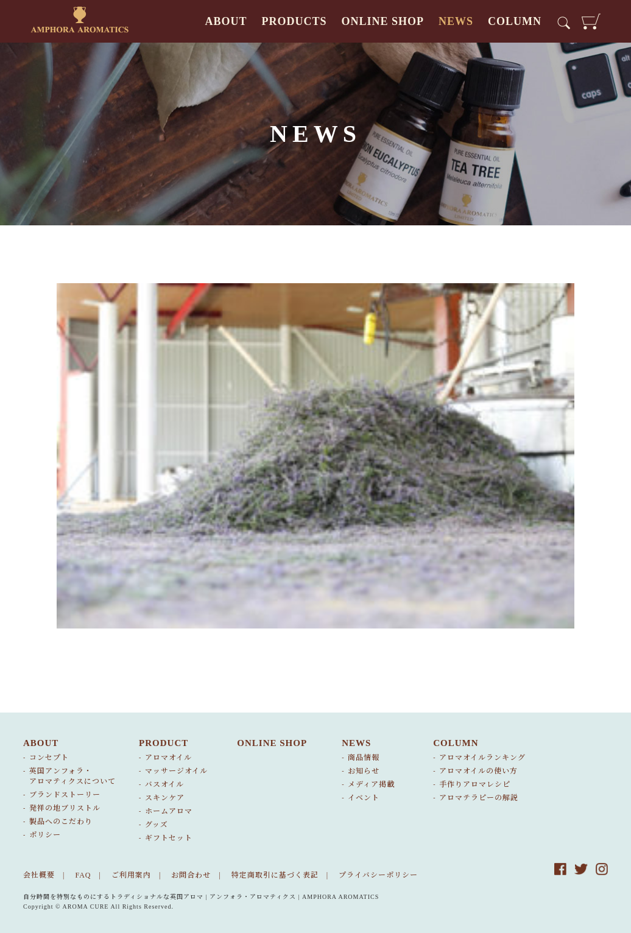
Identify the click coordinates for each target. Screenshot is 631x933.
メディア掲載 (371, 784)
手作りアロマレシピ (474, 784)
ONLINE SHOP (382, 21)
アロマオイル (168, 757)
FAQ (83, 875)
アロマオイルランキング (482, 757)
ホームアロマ (168, 811)
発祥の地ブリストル (64, 808)
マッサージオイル (176, 771)
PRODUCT (163, 743)
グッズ (156, 824)
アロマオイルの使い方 (478, 771)
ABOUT (226, 21)
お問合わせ (191, 875)
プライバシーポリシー (378, 875)
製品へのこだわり (61, 821)
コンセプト (49, 757)
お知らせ (363, 771)
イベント (363, 798)
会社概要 (39, 875)
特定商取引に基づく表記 (275, 875)
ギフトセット (168, 838)
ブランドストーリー (64, 794)
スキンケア (165, 798)
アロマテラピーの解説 (478, 798)
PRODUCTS (293, 21)
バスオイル (164, 784)
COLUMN (514, 21)
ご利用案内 (131, 875)
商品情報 (363, 757)
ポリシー (45, 835)
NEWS (456, 21)
